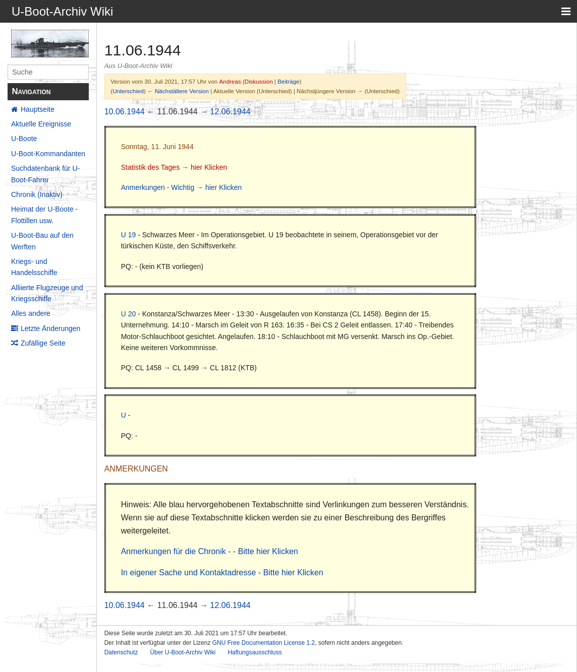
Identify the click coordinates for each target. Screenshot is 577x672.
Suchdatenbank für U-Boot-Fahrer (45, 173)
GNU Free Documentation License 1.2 (263, 642)
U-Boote (24, 139)
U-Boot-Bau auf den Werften (42, 240)
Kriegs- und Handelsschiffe (34, 267)
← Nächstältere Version (178, 91)
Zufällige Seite (43, 343)
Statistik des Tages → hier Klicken (174, 167)
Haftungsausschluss (254, 652)
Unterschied (128, 91)
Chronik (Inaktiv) (37, 194)
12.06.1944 (230, 111)
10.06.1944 (124, 111)
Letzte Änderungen (50, 328)
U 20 (128, 314)
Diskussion (259, 81)
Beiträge (288, 81)
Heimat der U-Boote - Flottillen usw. (44, 214)
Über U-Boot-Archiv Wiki (182, 652)
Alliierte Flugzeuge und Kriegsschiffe (47, 293)
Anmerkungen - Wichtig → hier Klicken (181, 187)
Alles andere (30, 313)
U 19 (128, 235)
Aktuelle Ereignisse (41, 124)
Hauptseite (37, 109)
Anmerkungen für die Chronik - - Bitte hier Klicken (209, 551)
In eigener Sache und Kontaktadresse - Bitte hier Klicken (222, 572)
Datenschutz (121, 652)
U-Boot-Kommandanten (48, 154)
